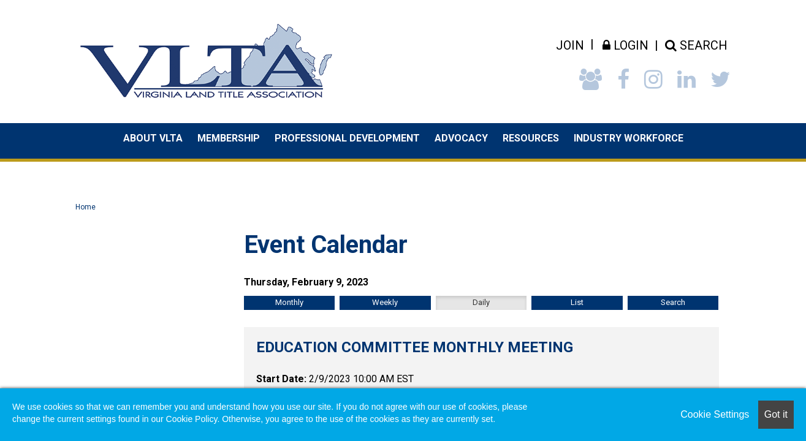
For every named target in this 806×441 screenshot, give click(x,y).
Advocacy (461, 138)
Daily (481, 302)
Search (673, 302)
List (577, 302)
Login (625, 45)
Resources (531, 138)
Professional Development (347, 138)
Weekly (385, 302)
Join (570, 45)
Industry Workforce (628, 138)
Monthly (289, 302)
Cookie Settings (714, 414)
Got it (776, 414)
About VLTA (153, 138)
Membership (228, 138)
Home (85, 207)
